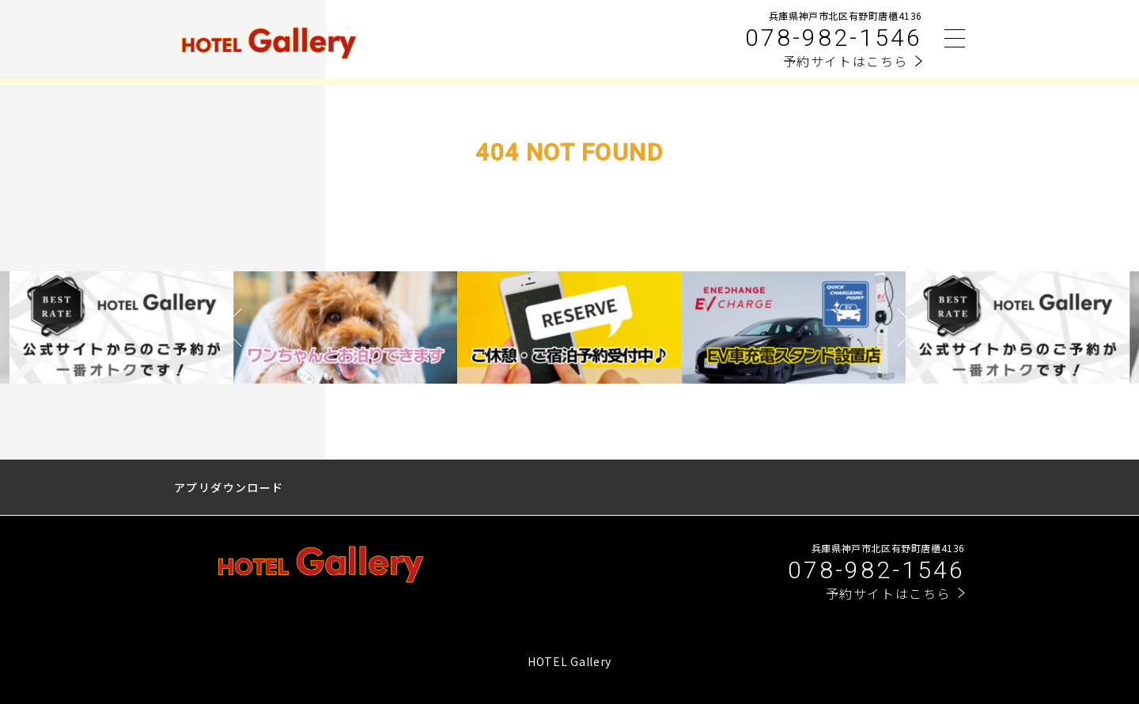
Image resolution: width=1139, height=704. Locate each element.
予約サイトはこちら (845, 60)
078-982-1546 (833, 37)
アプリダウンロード (229, 487)
